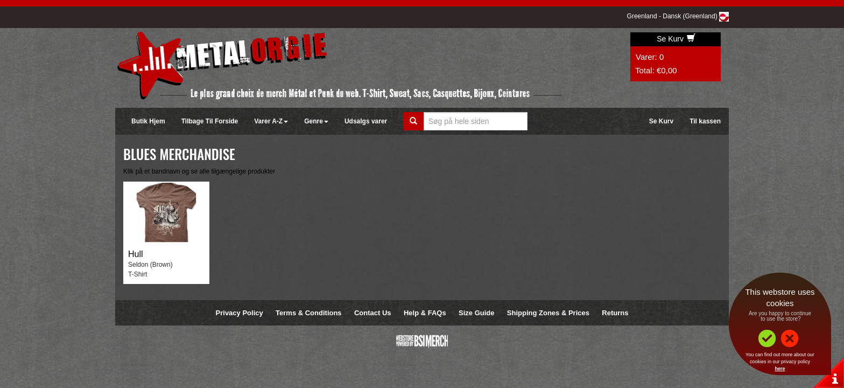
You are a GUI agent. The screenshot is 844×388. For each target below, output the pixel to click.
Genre (316, 121)
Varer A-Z (271, 121)
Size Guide (476, 313)
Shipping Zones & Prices (548, 313)
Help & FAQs (425, 313)
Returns (615, 313)
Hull (135, 254)
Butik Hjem (148, 121)
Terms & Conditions (309, 313)
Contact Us (372, 313)
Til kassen (705, 121)
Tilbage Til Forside (209, 121)
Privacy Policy (239, 313)
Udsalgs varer (365, 121)
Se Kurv (676, 38)
